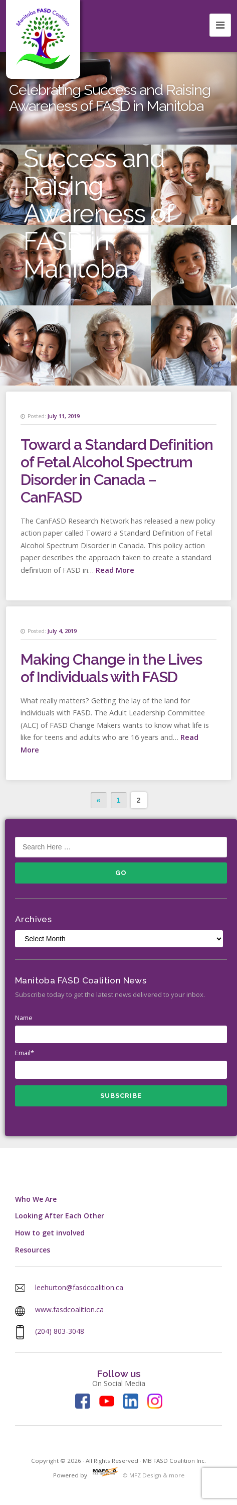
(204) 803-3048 (59, 1331)
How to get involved (50, 1232)
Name (121, 1028)
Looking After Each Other (59, 1215)
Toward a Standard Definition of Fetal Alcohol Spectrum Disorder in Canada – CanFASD (117, 471)
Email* (121, 1063)
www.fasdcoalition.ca (69, 1309)
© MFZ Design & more (136, 1475)
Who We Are (36, 1199)
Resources (32, 1250)
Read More (115, 570)
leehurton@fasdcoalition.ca (79, 1287)
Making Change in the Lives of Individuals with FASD (111, 668)
